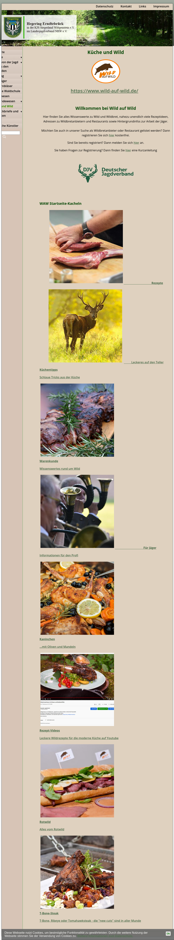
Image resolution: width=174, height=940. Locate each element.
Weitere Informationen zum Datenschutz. (105, 935)
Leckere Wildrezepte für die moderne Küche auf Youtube (79, 738)
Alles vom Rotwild (52, 829)
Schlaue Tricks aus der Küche (60, 377)
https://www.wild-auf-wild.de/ (104, 90)
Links (142, 6)
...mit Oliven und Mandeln (58, 647)
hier (112, 135)
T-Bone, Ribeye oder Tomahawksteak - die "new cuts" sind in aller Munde (90, 921)
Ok (168, 933)
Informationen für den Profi (59, 555)
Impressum (161, 6)
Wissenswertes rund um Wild (60, 469)
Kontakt (126, 6)
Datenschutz (104, 6)
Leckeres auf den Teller (144, 362)
